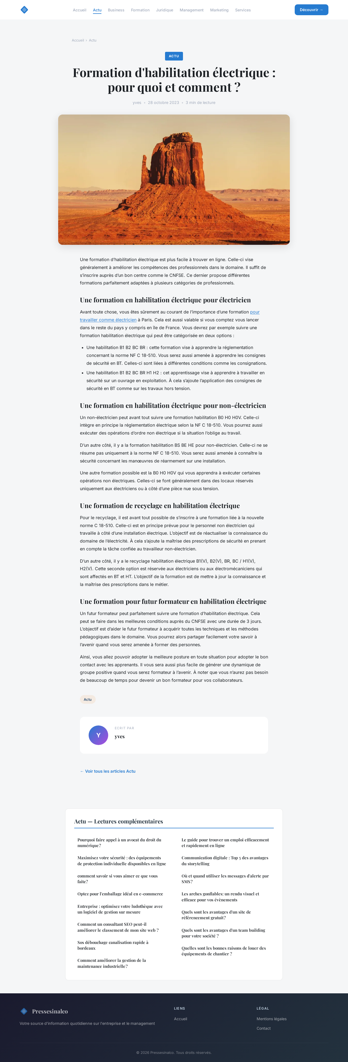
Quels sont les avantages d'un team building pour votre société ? (223, 933)
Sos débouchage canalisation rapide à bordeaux (112, 945)
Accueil (79, 9)
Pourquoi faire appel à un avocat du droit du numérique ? (119, 842)
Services (243, 9)
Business (116, 9)
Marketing (219, 9)
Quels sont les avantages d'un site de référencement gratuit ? (216, 914)
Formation (140, 9)
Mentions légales (272, 1018)
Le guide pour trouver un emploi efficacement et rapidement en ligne (225, 842)
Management (192, 9)
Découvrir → (311, 9)
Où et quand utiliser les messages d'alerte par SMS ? (225, 878)
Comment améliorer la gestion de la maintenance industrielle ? (111, 963)
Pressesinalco (44, 1011)
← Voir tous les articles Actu (107, 771)
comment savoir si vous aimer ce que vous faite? (117, 878)
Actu (97, 9)
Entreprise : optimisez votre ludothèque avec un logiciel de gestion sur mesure (120, 909)
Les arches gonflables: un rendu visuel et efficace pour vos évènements (220, 896)
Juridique (164, 9)
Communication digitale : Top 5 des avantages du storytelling (225, 860)
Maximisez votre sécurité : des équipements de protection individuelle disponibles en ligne (121, 860)
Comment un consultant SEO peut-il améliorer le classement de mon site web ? (118, 927)
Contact (264, 1028)
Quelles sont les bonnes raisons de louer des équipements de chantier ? (224, 950)
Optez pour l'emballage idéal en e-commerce (120, 893)
